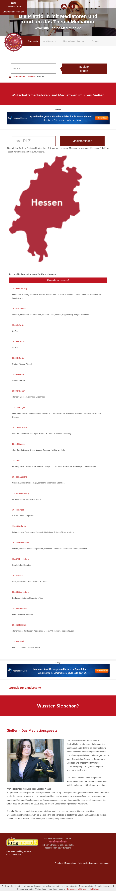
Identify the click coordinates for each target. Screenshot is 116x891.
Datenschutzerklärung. (77, 889)
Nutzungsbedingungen (88, 863)
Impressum (104, 863)
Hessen (31, 77)
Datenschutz (70, 863)
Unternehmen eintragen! (58, 280)
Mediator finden (84, 68)
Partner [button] (96, 41)
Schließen (94, 889)
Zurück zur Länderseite (25, 687)
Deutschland (17, 77)
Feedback (59, 863)
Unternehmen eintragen (73, 41)
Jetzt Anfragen (49, 41)
